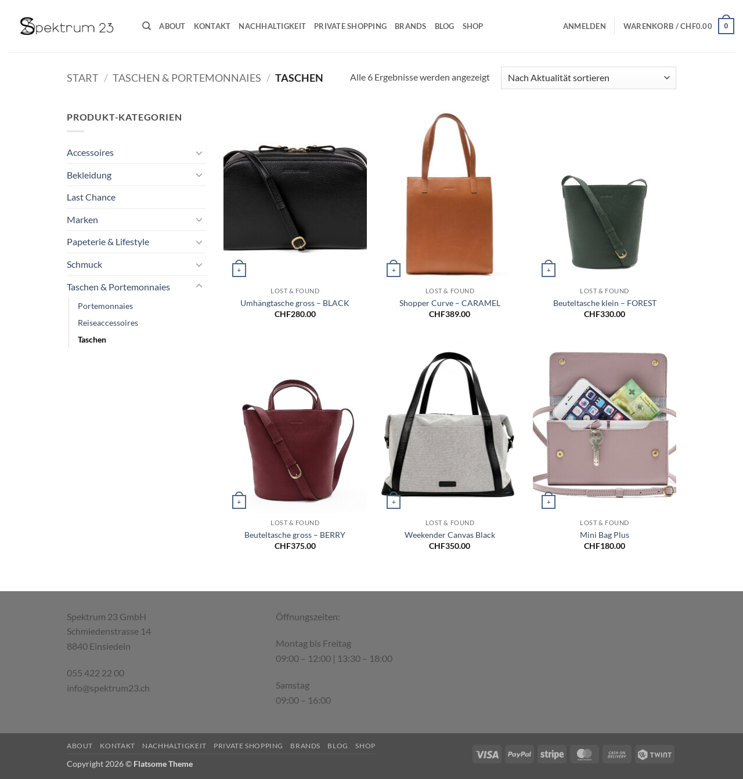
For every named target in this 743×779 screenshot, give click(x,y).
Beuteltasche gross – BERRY (294, 535)
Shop (473, 26)
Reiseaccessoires (108, 322)
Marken (82, 219)
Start (83, 77)
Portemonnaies (105, 306)
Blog (445, 26)
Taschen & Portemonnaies (187, 77)
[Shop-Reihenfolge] (588, 78)
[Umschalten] (199, 152)
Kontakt (212, 26)
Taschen (92, 339)
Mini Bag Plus (604, 535)
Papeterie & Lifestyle (108, 241)
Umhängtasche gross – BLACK (294, 303)
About (172, 26)
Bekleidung (89, 174)
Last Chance (91, 196)
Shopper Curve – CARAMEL (449, 303)
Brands (411, 26)
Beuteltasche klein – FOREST (605, 303)
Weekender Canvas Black (450, 535)
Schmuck (84, 264)
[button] (584, 26)
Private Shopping (350, 26)
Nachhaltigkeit (272, 26)
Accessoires (90, 152)
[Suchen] (146, 26)
